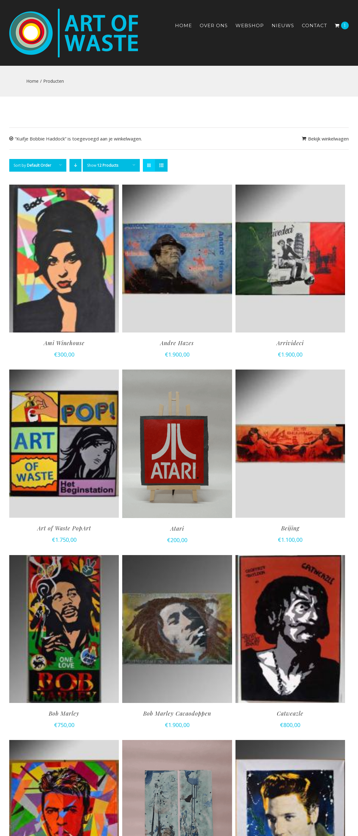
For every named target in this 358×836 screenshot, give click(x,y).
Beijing (290, 528)
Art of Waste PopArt (64, 528)
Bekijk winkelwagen (328, 139)
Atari (177, 528)
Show (102, 165)
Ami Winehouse (64, 343)
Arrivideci (290, 343)
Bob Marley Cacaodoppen (177, 713)
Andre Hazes (177, 343)
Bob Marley (64, 713)
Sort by (32, 165)
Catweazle (290, 713)
